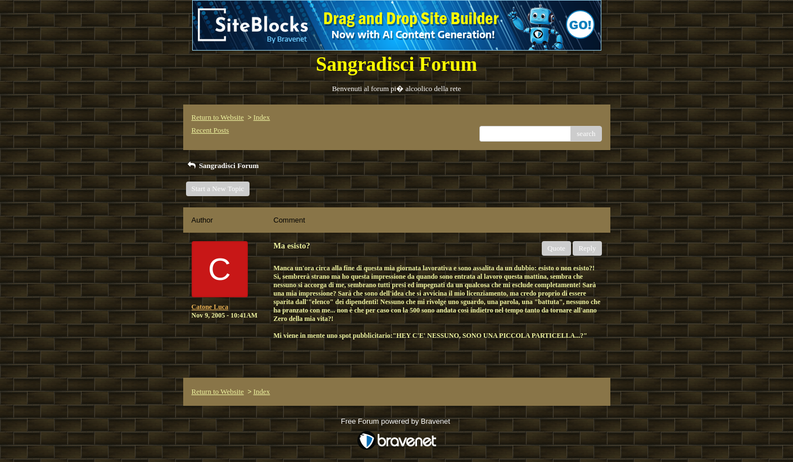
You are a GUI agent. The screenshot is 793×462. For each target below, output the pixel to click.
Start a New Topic (218, 188)
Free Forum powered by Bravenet (396, 421)
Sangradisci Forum (222, 165)
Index (261, 117)
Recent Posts (210, 130)
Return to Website (218, 117)
